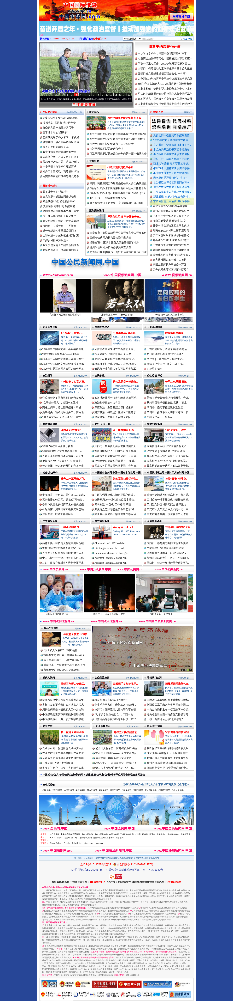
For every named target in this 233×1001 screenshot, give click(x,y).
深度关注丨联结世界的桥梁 (57, 514)
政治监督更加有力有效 (107, 402)
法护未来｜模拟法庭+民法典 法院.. (166, 451)
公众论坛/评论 (154, 375)
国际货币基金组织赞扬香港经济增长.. (168, 699)
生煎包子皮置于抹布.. (75, 634)
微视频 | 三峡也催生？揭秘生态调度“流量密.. (128, 99)
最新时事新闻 (50, 185)
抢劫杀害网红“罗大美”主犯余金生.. (62, 460)
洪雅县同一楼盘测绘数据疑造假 (171, 135)
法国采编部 (138, 790)
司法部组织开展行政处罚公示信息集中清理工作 (165, 93)
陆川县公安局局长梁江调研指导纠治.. (115, 514)
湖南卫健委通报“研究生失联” (170, 177)
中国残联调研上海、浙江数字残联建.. (63, 719)
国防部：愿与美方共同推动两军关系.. (168, 543)
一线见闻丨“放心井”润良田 (57, 763)
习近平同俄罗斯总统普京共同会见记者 (112, 143)
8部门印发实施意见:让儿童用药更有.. (168, 753)
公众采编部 (88, 858)
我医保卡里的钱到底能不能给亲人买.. (168, 748)
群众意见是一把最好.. (125, 381)
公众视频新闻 (154, 327)
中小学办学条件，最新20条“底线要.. (115, 704)
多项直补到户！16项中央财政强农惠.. (63, 767)
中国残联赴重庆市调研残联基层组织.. (63, 714)
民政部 (145, 834)
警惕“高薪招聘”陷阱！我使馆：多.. (62, 548)
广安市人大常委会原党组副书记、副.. (168, 509)
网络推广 (188, 112)
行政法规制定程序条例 (120, 167)
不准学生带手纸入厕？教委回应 (171, 173)
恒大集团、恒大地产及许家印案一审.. (63, 465)
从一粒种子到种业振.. (73, 732)
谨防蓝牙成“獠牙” (71, 430)
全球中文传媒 (65, 9)
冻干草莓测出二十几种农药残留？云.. (64, 660)
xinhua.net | (89, 843)
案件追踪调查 (50, 424)
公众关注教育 (102, 677)
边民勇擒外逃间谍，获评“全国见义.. (167, 553)
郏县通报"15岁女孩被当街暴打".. (171, 196)
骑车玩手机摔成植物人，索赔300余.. (115, 363)
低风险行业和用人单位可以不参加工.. (115, 368)
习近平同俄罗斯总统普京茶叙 (124, 118)
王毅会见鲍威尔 (70, 527)
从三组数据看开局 (123, 430)
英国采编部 (103, 790)
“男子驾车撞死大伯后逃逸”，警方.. (62, 417)
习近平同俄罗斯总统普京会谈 (106, 148)
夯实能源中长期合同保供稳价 (59, 196)
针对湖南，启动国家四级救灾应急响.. (63, 509)
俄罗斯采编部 (164, 790)
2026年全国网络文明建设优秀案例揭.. (63, 363)
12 (116, 95)
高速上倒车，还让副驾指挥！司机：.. (63, 407)
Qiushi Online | (56, 843)
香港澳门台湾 (154, 677)
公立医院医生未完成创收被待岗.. (172, 191)
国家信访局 (185, 834)
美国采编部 (80, 790)
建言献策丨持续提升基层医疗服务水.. (115, 412)
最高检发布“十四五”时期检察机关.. (167, 460)
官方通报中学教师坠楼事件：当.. (172, 144)
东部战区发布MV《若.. (178, 527)
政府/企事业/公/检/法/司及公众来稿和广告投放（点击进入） (157, 784)
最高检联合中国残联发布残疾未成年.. (63, 699)
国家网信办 (161, 834)
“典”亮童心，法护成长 (169, 612)
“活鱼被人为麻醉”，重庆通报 (60, 650)
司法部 (152, 834)
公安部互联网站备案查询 (103, 837)
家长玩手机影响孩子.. (125, 683)
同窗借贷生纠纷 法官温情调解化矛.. (167, 446)
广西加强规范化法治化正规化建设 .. (114, 494)
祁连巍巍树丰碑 (174, 333)
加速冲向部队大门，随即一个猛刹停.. (168, 557)
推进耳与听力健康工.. (73, 683)
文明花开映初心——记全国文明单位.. (116, 753)
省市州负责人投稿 (74, 112)
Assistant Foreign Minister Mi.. (110, 557)
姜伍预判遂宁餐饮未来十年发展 (61, 137)
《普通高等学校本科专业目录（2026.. (115, 719)
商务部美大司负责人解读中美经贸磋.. (63, 543)
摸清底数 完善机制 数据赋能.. (59, 206)
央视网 (67, 837)
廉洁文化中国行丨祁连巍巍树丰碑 (88, 99)
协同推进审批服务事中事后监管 (61, 211)
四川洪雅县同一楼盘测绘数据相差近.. (115, 397)
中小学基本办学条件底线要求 (59, 166)
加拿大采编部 (178, 790)
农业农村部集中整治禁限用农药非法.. (63, 753)
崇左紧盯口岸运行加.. (125, 478)
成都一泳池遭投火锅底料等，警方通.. (168, 494)
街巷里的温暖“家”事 (165, 47)
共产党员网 (54, 834)
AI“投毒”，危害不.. (72, 333)
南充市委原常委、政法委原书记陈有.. (168, 514)
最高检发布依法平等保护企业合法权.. (168, 456)
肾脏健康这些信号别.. (177, 732)
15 (129, 95)
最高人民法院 (87, 834)
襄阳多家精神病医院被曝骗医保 (171, 253)
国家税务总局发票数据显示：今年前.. (115, 456)
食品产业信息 (51, 628)
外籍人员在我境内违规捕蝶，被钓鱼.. (63, 456)
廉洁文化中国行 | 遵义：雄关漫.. (165, 363)
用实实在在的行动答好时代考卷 (61, 176)
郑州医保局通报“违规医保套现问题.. (167, 763)
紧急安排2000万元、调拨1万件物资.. (63, 499)
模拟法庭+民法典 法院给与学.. (60, 122)
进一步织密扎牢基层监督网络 (59, 230)
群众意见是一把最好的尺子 (58, 127)
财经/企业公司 (102, 424)
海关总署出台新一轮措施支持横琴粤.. (168, 714)
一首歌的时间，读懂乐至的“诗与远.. (167, 349)
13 (120, 95)
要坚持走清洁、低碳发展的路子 (61, 250)
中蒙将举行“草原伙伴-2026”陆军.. (166, 548)
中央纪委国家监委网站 (70, 834)
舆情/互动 (158, 111)
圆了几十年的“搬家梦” (55, 132)
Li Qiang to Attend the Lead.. (109, 548)
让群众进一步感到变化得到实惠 (61, 235)
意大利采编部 (151, 790)
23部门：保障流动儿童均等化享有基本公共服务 (165, 68)
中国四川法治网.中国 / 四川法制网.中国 (168, 472)
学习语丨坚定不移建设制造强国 (165, 407)
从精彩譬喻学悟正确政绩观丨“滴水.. (167, 402)
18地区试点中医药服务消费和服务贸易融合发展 (165, 98)
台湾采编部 (69, 790)
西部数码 (119, 837)
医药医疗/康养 (154, 726)
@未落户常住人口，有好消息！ (61, 156)
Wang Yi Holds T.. (123, 527)
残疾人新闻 (49, 677)
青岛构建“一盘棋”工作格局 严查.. (113, 504)
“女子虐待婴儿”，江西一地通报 (60, 402)
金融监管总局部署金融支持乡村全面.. (63, 758)
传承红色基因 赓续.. (176, 381)
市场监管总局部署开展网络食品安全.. (64, 655)
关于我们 (78, 858)
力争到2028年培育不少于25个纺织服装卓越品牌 (165, 78)
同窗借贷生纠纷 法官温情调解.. (60, 117)
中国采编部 (46, 790)
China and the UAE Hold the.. (110, 543)
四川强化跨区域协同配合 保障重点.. (167, 504)
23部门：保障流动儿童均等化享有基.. (115, 709)
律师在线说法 (102, 327)
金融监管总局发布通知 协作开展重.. (114, 460)
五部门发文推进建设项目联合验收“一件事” (162, 73)
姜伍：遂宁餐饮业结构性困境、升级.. (168, 397)
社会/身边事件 (50, 472)
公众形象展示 (103, 726)
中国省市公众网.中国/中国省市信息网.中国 (118, 472)
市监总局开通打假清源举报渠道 (171, 149)
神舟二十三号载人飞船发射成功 (61, 171)
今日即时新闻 (50, 111)
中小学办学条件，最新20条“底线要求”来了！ (163, 53)
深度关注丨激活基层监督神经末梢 (113, 407)
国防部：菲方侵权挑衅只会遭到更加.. (168, 562)
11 (111, 95)
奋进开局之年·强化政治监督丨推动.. (114, 499)
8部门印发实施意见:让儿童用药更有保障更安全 (165, 83)
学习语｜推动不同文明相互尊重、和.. (168, 412)
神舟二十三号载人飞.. (73, 478)
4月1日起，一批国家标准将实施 (108, 198)
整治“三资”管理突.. (176, 478)
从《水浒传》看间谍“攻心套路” (54, 99)
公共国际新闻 (102, 521)
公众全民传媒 (50, 327)
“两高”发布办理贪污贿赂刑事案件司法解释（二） (118, 193)
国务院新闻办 (173, 834)
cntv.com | (100, 843)
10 (107, 95)
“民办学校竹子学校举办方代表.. (171, 140)
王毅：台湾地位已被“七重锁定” (165, 719)
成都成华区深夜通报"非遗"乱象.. (171, 258)
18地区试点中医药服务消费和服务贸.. (168, 758)
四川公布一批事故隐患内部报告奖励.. (168, 499)
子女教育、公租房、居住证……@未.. (63, 494)
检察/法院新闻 (154, 424)
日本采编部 (92, 790)
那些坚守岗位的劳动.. (126, 732)
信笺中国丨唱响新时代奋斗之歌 (113, 758)
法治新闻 (47, 375)
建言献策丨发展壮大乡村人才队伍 (113, 417)
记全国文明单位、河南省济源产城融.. (116, 748)
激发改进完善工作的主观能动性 (61, 245)
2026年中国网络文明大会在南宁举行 (63, 359)
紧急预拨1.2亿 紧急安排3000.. (59, 201)
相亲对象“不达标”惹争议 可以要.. (113, 354)
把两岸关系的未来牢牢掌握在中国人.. (168, 704)
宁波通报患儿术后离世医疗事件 (171, 201)
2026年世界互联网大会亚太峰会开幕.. (63, 368)
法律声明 (99, 858)
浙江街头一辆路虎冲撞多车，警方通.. (63, 412)
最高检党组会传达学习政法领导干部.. (168, 465)
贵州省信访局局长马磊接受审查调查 (110, 237)
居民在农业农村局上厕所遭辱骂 (171, 187)
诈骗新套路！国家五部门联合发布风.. (63, 397)
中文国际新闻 (50, 521)
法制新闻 (94, 161)
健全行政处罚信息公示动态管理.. (61, 221)
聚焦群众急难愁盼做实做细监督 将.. (114, 509)
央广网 (74, 837)
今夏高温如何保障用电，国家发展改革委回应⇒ (165, 58)
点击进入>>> (99, 38)
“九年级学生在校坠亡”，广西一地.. (114, 714)
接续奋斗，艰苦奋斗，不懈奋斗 (61, 225)
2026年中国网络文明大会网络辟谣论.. (63, 349)
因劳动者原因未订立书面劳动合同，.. (115, 349)
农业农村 (47, 726)
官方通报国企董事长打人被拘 (169, 263)
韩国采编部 (126, 790)
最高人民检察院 (101, 834)
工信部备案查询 (85, 837)
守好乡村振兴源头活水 (56, 240)
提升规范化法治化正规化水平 (59, 216)
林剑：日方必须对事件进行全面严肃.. (63, 562)
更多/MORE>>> (138, 112)
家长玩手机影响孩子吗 (56, 147)
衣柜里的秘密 (154, 368)
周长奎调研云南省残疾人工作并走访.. (63, 709)
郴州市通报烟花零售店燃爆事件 (171, 168)
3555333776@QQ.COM (63, 38)
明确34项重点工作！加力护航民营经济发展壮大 (165, 63)
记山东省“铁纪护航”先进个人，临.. (115, 767)
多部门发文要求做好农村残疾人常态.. (63, 704)
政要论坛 (94, 111)
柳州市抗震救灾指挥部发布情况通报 (63, 504)
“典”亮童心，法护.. (176, 430)
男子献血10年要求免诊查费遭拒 (171, 154)
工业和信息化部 (127, 834)
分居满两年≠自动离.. (125, 333)
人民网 (52, 837)
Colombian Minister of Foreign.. (111, 553)
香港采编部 (57, 790)
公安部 (138, 834)
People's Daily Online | (73, 843)
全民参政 (100, 375)
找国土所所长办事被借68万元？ (171, 268)
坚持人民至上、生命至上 (161, 417)
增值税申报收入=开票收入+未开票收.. (116, 451)
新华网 (60, 837)
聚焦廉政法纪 (96, 210)
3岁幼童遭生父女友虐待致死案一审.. (63, 451)
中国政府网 (114, 834)
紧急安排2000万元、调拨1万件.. (61, 161)
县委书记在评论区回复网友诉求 (171, 182)
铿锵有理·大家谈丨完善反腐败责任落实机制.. (115, 242)
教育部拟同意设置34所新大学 (59, 152)
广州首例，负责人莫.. (73, 381)
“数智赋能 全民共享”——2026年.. (61, 354)
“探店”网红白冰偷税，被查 (57, 446)
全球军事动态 (154, 521)
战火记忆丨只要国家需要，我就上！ (116, 763)
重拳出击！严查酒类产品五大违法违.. (64, 665)
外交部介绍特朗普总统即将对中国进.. (63, 553)
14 (124, 95)
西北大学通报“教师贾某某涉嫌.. (171, 163)
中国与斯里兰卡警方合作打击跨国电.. (63, 557)
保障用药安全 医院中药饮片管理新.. (167, 767)
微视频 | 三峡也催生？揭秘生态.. (165, 359)
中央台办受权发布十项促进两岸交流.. (168, 709)
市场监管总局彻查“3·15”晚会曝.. (61, 669)
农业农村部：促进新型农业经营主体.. (63, 748)
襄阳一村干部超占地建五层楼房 (171, 159)
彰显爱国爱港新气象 (177, 683)
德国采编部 (115, 790)
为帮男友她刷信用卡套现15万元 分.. (114, 359)
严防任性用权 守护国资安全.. (124, 216)
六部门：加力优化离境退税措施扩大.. (115, 446)
